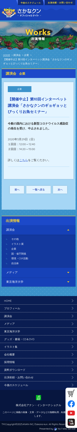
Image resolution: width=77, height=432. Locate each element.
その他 (15, 238)
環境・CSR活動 (19, 258)
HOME (6, 55)
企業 (13, 248)
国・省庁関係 (18, 253)
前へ (17, 189)
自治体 (15, 263)
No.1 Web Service (67, 428)
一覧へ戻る (38, 189)
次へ (60, 189)
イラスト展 (17, 243)
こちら (23, 160)
